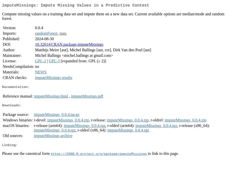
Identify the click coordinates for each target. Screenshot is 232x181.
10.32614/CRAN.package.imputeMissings (69, 45)
